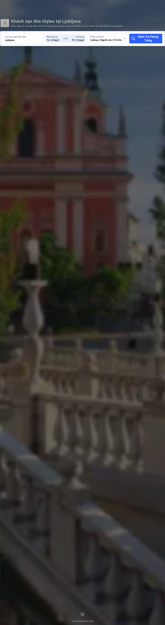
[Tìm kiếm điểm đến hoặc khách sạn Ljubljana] (23, 38)
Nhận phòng (52, 37)
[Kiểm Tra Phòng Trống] (145, 38)
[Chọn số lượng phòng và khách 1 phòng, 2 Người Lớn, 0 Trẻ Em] (107, 38)
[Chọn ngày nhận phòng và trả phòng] (55, 38)
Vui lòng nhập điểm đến (15, 37)
